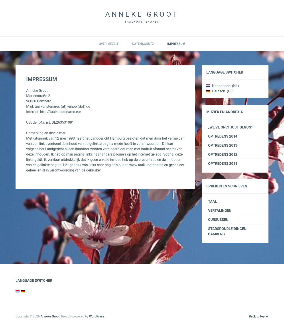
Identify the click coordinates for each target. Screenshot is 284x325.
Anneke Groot (142, 14)
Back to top (258, 317)
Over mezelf (109, 44)
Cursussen (218, 220)
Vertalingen (219, 210)
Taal (212, 201)
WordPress (96, 316)
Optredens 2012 (222, 154)
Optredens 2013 (222, 145)
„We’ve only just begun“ (230, 127)
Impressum (176, 44)
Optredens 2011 (222, 164)
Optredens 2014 (222, 136)
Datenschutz (143, 44)
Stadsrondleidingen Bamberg (227, 231)
